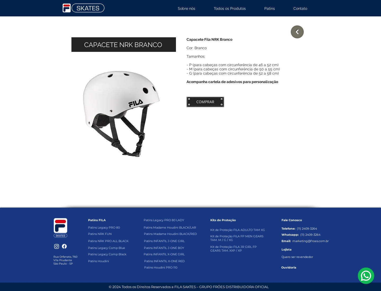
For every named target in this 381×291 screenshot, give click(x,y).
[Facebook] (64, 246)
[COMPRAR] (205, 102)
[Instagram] (56, 246)
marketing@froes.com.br (310, 241)
